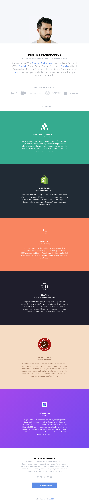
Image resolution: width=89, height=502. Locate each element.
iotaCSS (17, 72)
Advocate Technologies (42, 63)
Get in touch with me (44, 485)
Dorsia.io (23, 66)
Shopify (64, 66)
